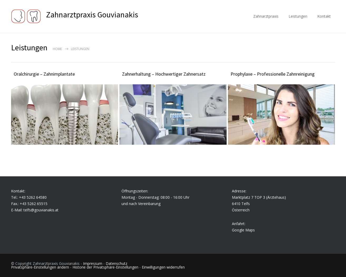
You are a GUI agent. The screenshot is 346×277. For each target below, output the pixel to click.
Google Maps (243, 229)
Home (57, 49)
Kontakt (324, 16)
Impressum (92, 263)
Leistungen (298, 16)
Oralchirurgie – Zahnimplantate (44, 74)
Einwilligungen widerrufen (163, 267)
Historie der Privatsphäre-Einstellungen (105, 267)
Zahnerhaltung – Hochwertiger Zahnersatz (164, 74)
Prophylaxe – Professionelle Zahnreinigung (273, 74)
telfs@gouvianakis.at (41, 209)
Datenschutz (116, 263)
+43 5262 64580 (33, 197)
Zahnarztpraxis (266, 16)
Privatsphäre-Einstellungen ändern (40, 267)
